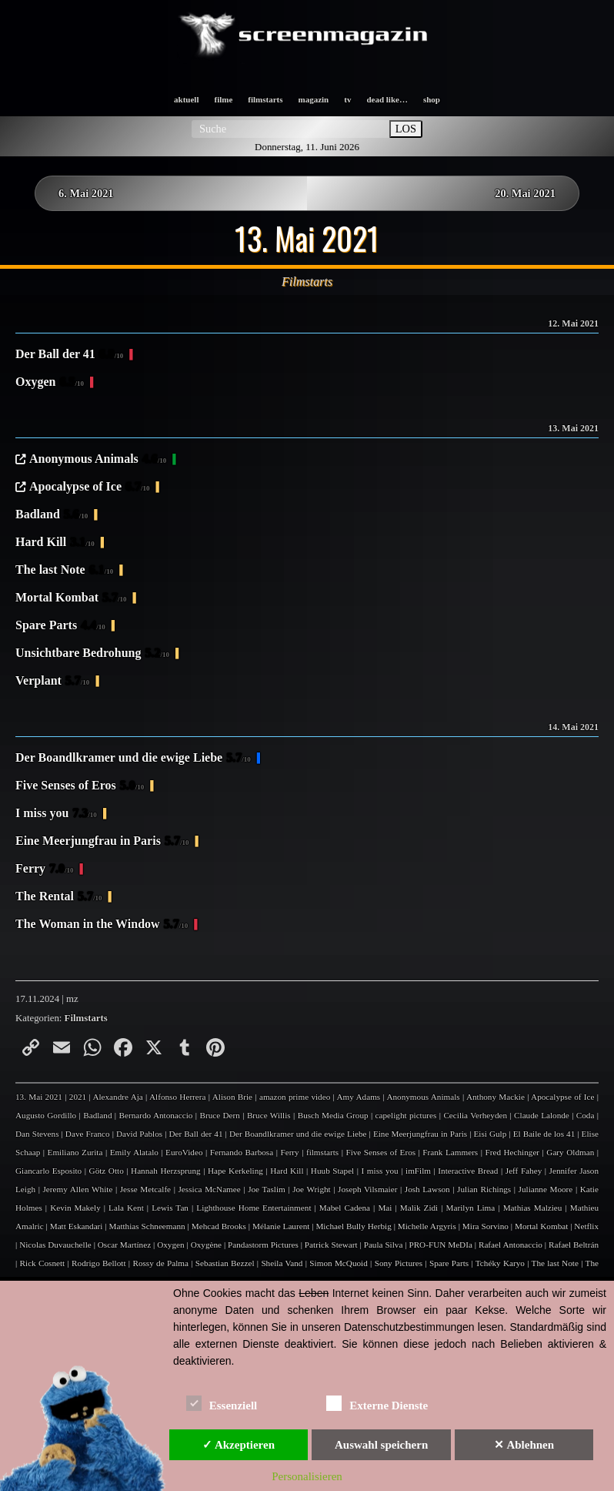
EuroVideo (183, 1152)
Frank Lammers (450, 1152)
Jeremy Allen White (78, 1189)
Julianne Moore (546, 1189)
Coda (585, 1115)
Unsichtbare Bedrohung (92, 654)
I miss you (56, 814)
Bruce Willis (269, 1115)
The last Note (64, 571)
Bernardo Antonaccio (156, 1115)
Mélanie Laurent (280, 1226)
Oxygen (49, 383)
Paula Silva (383, 1244)
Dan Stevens (37, 1133)
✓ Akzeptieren (238, 1445)
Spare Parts (60, 626)
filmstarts (265, 99)
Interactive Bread (468, 1170)
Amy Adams (358, 1096)
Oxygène (206, 1244)
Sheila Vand (281, 1263)
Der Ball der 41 (69, 355)
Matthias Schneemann (146, 1226)
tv (347, 99)
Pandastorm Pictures (263, 1244)
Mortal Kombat (71, 598)
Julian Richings (484, 1189)
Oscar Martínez (124, 1244)
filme (223, 99)
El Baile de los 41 (544, 1133)
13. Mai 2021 (38, 1096)
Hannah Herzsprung (166, 1170)
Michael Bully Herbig (353, 1226)
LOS (405, 128)
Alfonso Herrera (177, 1096)
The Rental (58, 897)
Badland (51, 515)
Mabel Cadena (344, 1207)
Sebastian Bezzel (225, 1263)
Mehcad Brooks (219, 1226)
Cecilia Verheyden (475, 1115)
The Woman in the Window (101, 925)
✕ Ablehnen (524, 1445)
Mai (385, 1207)
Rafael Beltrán (574, 1244)
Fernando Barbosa (241, 1152)
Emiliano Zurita (75, 1152)
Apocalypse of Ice (89, 487)
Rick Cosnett (42, 1263)
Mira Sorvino (485, 1226)
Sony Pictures (398, 1263)
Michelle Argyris (427, 1226)
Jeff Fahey (524, 1170)
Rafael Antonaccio (510, 1244)
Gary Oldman (570, 1152)
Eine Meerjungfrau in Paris (102, 842)
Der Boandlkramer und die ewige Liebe (133, 759)
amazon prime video (294, 1096)
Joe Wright (311, 1189)
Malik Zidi (419, 1207)
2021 (77, 1096)
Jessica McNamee (210, 1189)
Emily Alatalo (134, 1152)
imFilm (418, 1170)
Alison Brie (232, 1096)
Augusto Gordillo (45, 1115)
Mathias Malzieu (532, 1207)
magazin (314, 99)
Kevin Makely (75, 1207)
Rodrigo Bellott (98, 1263)
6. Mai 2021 (86, 193)
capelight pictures (406, 1115)
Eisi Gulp (489, 1133)
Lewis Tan (170, 1207)
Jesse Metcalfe (145, 1189)
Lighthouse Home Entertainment (253, 1207)
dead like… (386, 99)
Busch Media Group (333, 1115)
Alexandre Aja (117, 1096)
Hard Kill (55, 543)
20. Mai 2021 (525, 193)
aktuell (186, 99)
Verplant (52, 682)
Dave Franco (87, 1133)
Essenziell (222, 1403)
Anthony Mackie (495, 1096)
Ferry (44, 869)
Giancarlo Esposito (48, 1170)
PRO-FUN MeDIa (440, 1244)
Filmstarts (86, 1018)
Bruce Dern (219, 1115)
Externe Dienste (377, 1403)
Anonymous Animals (97, 460)
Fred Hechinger (512, 1152)
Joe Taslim (266, 1189)
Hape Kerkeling (235, 1170)
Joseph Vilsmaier (367, 1189)
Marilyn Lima (471, 1207)
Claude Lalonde (541, 1115)
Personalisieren (307, 1476)
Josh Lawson (427, 1189)
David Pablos (139, 1133)
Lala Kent (126, 1207)
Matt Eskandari (76, 1226)
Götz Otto (106, 1170)
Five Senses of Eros (79, 786)
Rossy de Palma (160, 1263)
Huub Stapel (332, 1170)
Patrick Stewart (331, 1244)
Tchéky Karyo (500, 1263)
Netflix (586, 1226)
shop (431, 99)
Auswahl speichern (381, 1445)
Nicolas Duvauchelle (55, 1244)
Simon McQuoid (338, 1263)
